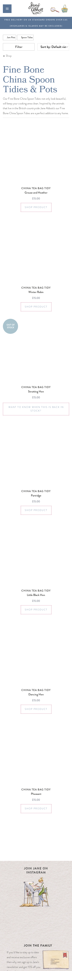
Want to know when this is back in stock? (36, 409)
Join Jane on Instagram (36, 870)
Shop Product (36, 207)
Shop (9, 56)
